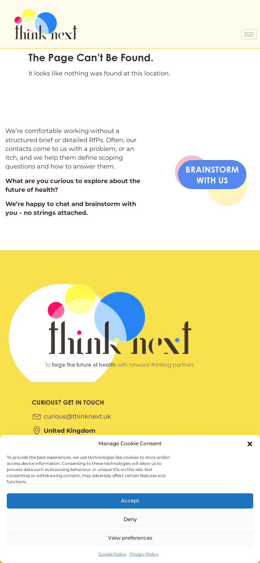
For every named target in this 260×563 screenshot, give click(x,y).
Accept (130, 500)
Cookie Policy (112, 554)
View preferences (130, 538)
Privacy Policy (144, 554)
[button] (249, 444)
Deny (130, 519)
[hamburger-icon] (249, 34)
